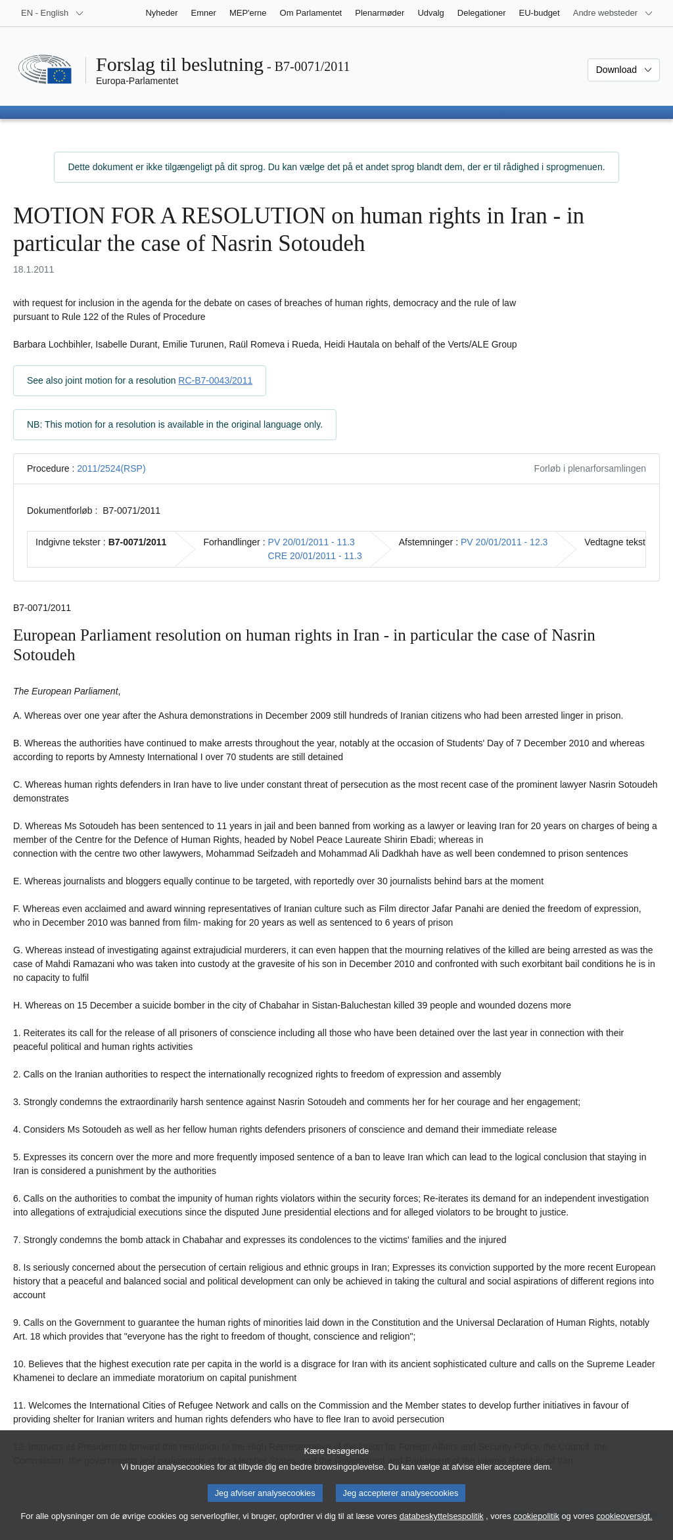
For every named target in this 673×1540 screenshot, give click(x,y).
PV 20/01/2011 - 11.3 (311, 542)
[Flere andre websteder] (613, 13)
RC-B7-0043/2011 (215, 380)
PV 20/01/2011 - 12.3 (504, 542)
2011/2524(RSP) (111, 468)
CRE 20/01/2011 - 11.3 (315, 556)
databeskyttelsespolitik (442, 1527)
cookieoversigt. (624, 1527)
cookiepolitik (536, 1527)
